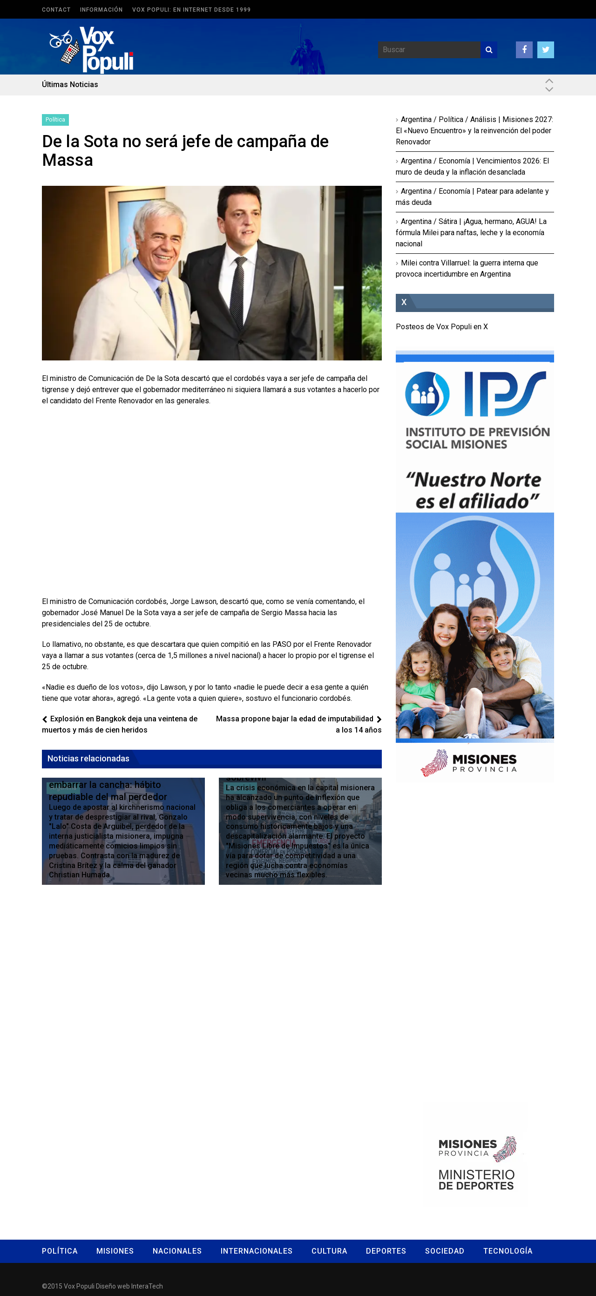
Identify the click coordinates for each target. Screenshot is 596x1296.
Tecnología (508, 1251)
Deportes (386, 1251)
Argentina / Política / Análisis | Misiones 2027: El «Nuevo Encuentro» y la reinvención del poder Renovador (474, 130)
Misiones (115, 1251)
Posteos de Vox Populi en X (442, 326)
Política (55, 119)
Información (101, 10)
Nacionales (177, 1251)
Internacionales (257, 1251)
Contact (56, 10)
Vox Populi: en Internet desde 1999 (191, 10)
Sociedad (445, 1251)
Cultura (329, 1251)
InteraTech (147, 1286)
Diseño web (113, 1286)
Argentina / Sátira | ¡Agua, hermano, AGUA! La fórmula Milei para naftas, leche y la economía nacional (471, 232)
